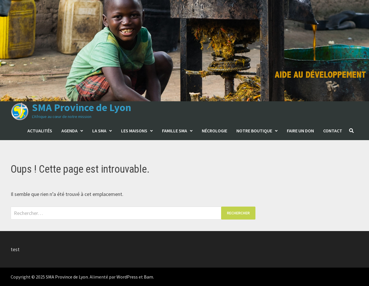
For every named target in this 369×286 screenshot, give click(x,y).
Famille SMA (174, 131)
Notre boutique (254, 131)
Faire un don (300, 131)
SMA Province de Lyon (81, 107)
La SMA (99, 131)
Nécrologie (214, 131)
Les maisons (134, 131)
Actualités (39, 131)
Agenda (69, 131)
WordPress (127, 277)
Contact (332, 131)
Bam (148, 277)
